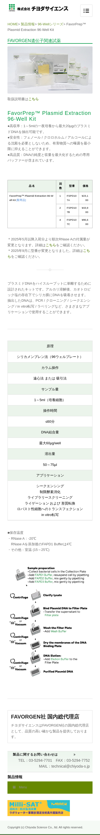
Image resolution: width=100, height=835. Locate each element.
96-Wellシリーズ (50, 24)
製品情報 (28, 24)
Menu (20, 787)
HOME (12, 24)
